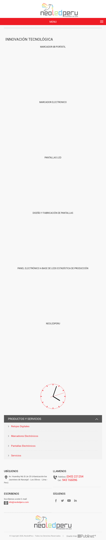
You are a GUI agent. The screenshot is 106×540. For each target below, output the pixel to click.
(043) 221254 (75, 476)
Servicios (16, 455)
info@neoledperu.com (19, 502)
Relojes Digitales (20, 426)
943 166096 (69, 480)
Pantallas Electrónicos (23, 445)
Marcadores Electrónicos (24, 436)
